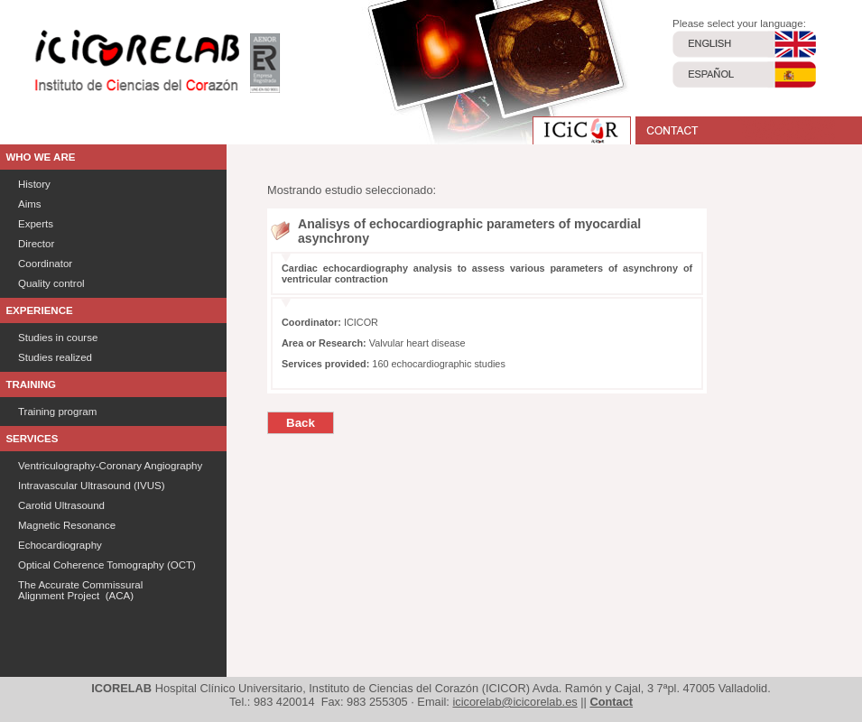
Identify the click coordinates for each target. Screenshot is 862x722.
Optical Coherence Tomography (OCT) (107, 565)
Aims (30, 204)
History (34, 184)
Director (36, 243)
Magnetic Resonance (67, 525)
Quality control (51, 283)
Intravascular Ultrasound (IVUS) (91, 485)
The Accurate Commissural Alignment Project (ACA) (80, 590)
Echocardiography (60, 545)
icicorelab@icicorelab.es (514, 701)
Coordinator (45, 263)
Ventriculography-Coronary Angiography (110, 465)
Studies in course (57, 337)
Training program (57, 411)
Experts (35, 223)
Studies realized (55, 357)
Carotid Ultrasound (61, 505)
